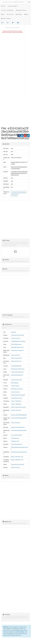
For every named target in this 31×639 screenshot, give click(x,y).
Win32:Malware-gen (16, 344)
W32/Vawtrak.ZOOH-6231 (17, 369)
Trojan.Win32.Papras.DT (17, 350)
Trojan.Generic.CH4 (16, 361)
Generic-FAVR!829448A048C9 (19, 415)
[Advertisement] (15, 50)
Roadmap (19, 14)
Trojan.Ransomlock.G (16, 444)
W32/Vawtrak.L (15, 382)
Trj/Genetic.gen (15, 438)
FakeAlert (13, 332)
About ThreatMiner (13, 6)
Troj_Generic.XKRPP (16, 435)
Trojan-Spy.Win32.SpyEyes (18, 395)
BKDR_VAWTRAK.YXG (17, 456)
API (3, 14)
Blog (26, 14)
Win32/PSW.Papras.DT (17, 375)
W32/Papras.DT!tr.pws (17, 389)
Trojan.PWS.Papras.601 (17, 372)
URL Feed (10, 14)
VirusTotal (14, 192)
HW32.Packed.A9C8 (16, 358)
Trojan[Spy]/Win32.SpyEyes (18, 341)
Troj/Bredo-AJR (15, 441)
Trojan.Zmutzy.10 (15, 338)
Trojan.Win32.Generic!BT (17, 335)
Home (3, 6)
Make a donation (6, 18)
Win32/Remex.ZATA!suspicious (19, 452)
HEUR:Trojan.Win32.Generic (18, 407)
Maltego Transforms (21, 10)
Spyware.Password (16, 410)
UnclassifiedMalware (16, 366)
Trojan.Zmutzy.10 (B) (16, 379)
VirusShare (14, 195)
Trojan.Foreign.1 (15, 386)
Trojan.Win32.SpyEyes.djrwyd (18, 430)
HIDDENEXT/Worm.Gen (17, 347)
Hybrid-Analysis (22, 192)
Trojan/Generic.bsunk (16, 398)
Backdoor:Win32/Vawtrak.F (18, 427)
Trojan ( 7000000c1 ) (16, 401)
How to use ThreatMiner (7, 10)
